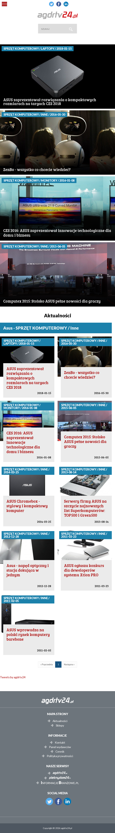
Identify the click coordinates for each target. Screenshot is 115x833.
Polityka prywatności (60, 756)
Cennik (59, 751)
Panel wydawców (60, 747)
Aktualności (60, 721)
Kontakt (60, 742)
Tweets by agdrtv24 (12, 677)
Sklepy (60, 725)
